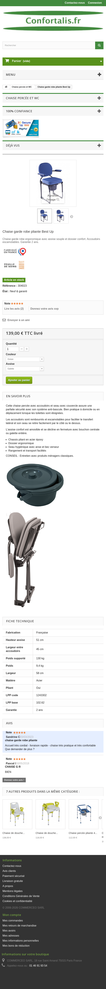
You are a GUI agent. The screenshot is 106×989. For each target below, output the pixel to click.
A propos (8, 886)
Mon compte (12, 915)
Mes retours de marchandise (19, 925)
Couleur (11, 354)
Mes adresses (11, 935)
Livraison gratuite (13, 881)
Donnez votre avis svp (44, 308)
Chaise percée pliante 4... (83, 833)
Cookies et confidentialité (17, 901)
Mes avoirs (9, 930)
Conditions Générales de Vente (21, 896)
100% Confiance (19, 111)
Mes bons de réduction (16, 945)
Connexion (95, 2)
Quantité (11, 343)
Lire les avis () (14, 308)
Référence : (10, 285)
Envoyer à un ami (19, 320)
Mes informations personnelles (21, 940)
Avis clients (9, 871)
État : (6, 291)
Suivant (71, 216)
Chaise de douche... (14, 833)
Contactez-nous (75, 2)
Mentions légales (13, 891)
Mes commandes (13, 920)
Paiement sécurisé (14, 876)
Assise (10, 363)
